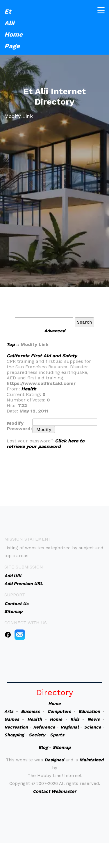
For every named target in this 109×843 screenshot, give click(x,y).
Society (37, 735)
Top (10, 344)
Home (54, 703)
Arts (8, 711)
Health (28, 389)
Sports (57, 735)
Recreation (16, 727)
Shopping (14, 735)
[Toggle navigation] (101, 9)
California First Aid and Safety (42, 355)
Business (30, 711)
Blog (43, 747)
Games (11, 719)
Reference (44, 727)
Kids (74, 719)
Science (92, 727)
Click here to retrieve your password (46, 443)
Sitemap (62, 747)
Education (89, 711)
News (93, 719)
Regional (69, 727)
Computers (59, 711)
